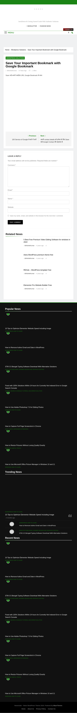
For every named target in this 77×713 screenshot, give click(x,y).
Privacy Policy (41, 709)
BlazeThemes (57, 705)
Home (24, 709)
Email (10, 190)
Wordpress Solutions (15, 58)
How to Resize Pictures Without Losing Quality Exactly (25, 445)
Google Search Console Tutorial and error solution (23, 391)
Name (10, 199)
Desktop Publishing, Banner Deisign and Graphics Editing (24, 369)
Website (11, 207)
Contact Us (51, 709)
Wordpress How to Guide (13, 331)
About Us (31, 709)
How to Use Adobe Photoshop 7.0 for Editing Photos (24, 407)
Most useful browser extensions (16, 429)
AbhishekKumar (12, 71)
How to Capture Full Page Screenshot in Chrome (23, 426)
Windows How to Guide (13, 410)
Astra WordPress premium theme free (38, 255)
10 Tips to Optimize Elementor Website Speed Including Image (28, 328)
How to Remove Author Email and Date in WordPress (24, 347)
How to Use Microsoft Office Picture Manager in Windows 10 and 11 (30, 464)
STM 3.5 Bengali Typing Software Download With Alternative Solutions (31, 367)
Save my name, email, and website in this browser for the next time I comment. (36, 216)
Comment (12, 165)
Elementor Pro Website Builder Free (38, 285)
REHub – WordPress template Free (37, 270)
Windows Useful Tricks (13, 448)
